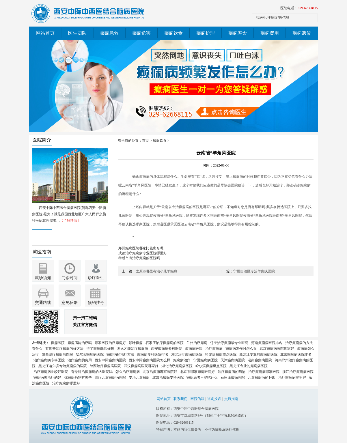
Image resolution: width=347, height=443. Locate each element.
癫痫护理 (205, 33)
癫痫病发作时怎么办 (241, 349)
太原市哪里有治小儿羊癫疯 (156, 271)
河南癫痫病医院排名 (266, 343)
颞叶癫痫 (136, 343)
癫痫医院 (58, 343)
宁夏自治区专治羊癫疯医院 (254, 271)
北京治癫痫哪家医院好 (160, 372)
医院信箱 (197, 399)
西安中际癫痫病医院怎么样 (149, 360)
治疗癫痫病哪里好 (292, 377)
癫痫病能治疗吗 (80, 343)
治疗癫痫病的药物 (231, 372)
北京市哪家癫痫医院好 (197, 372)
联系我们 (180, 399)
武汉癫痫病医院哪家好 (277, 349)
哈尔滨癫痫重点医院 (220, 354)
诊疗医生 (96, 278)
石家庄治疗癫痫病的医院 (164, 343)
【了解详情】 (70, 220)
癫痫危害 (141, 33)
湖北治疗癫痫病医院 (186, 354)
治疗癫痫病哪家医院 (263, 372)
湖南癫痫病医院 (260, 360)
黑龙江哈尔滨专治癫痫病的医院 (62, 366)
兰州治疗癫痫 (196, 343)
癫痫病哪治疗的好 (47, 377)
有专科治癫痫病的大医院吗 (92, 372)
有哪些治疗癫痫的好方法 (64, 349)
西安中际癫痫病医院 (110, 360)
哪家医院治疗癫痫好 (110, 343)
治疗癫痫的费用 (80, 360)
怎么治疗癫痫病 (127, 372)
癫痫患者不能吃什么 (202, 377)
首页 (145, 141)
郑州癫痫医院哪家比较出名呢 (140, 248)
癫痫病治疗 (182, 360)
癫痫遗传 (301, 33)
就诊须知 (43, 278)
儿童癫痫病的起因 (261, 377)
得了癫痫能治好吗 (100, 349)
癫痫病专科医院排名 (152, 354)
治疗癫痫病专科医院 (49, 360)
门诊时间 (69, 278)
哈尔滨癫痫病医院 (90, 354)
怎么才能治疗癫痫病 (132, 349)
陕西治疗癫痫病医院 (57, 354)
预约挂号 (96, 302)
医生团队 (77, 33)
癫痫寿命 (237, 33)
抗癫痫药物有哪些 (78, 377)
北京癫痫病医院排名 (295, 354)
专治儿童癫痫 (139, 377)
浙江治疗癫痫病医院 (298, 372)
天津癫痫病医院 (233, 360)
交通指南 (231, 399)
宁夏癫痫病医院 (205, 360)
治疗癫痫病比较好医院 (50, 372)
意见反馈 (69, 302)
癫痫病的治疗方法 (120, 354)
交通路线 (43, 302)
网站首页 (45, 33)
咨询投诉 (214, 399)
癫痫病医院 (193, 349)
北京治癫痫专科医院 (168, 377)
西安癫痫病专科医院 (166, 349)
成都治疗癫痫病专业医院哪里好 (142, 253)
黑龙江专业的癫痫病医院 (258, 354)
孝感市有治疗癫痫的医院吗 (139, 258)
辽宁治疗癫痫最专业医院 (229, 343)
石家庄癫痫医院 (233, 377)
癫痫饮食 (173, 33)
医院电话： (299, 8)
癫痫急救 (109, 33)
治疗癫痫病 (214, 349)
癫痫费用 (269, 33)
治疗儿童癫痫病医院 (110, 377)
